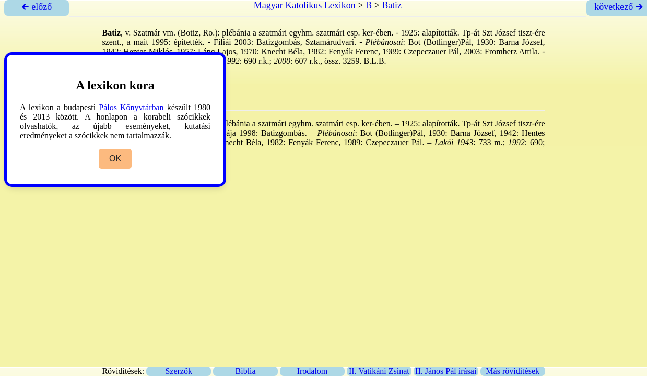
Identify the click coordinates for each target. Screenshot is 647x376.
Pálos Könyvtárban (131, 107)
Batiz (392, 5)
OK (115, 158)
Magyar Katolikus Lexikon (305, 5)
